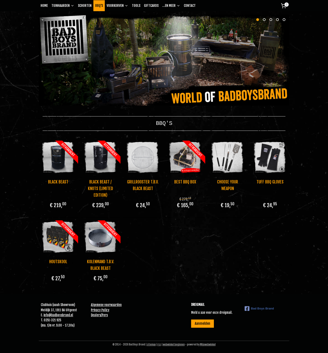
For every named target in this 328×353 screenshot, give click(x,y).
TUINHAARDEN (62, 5)
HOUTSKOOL (58, 261)
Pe (103, 315)
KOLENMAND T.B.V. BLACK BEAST (100, 265)
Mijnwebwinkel (208, 344)
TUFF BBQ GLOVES (270, 181)
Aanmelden (202, 323)
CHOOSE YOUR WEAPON (227, 185)
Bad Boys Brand (259, 308)
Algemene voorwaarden (106, 305)
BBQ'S (99, 5)
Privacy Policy (100, 310)
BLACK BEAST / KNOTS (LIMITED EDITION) (100, 188)
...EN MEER (171, 5)
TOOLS (136, 5)
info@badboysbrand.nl (58, 315)
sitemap (151, 344)
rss (159, 344)
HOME (44, 5)
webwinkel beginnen (174, 344)
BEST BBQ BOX (185, 181)
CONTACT (190, 5)
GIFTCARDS (151, 5)
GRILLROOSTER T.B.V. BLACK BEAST (143, 185)
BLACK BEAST (58, 181)
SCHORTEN (85, 5)
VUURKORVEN (117, 5)
